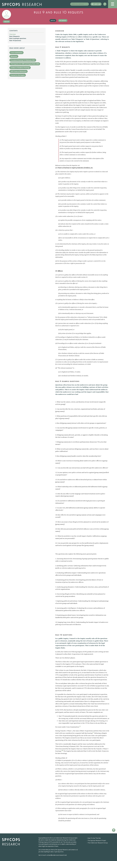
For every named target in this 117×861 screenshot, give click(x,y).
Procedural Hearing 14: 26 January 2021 (23, 60)
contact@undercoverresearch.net (56, 855)
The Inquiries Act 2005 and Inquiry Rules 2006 (25, 64)
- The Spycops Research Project (96, 840)
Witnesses (14, 56)
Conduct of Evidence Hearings (20, 68)
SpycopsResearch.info (45, 838)
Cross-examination (16, 53)
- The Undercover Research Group (97, 843)
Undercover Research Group (64, 838)
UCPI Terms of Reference (18, 71)
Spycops (22, 4)
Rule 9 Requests (14, 36)
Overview (12, 34)
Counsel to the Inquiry (18, 75)
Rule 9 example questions (17, 38)
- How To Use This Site (94, 838)
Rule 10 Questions (15, 40)
